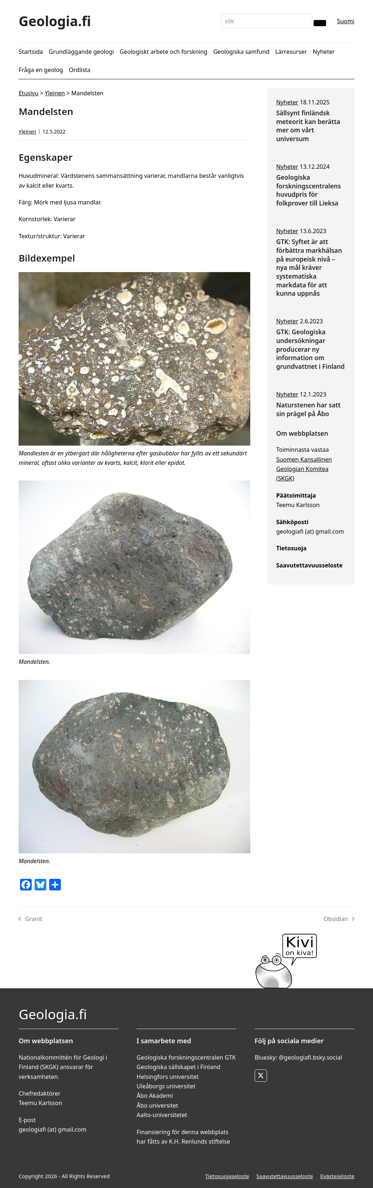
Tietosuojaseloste (227, 1176)
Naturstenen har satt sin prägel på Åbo (308, 409)
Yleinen (55, 93)
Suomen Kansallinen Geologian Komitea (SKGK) (304, 469)
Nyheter (287, 102)
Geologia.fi (55, 21)
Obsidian (338, 919)
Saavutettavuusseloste (284, 1176)
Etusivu (28, 93)
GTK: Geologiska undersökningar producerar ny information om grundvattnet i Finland (310, 349)
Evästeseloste (337, 1176)
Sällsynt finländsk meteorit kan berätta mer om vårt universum (308, 126)
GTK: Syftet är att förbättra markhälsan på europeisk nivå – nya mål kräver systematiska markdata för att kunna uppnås (309, 268)
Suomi (345, 21)
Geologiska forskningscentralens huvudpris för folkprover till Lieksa (308, 190)
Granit (30, 919)
